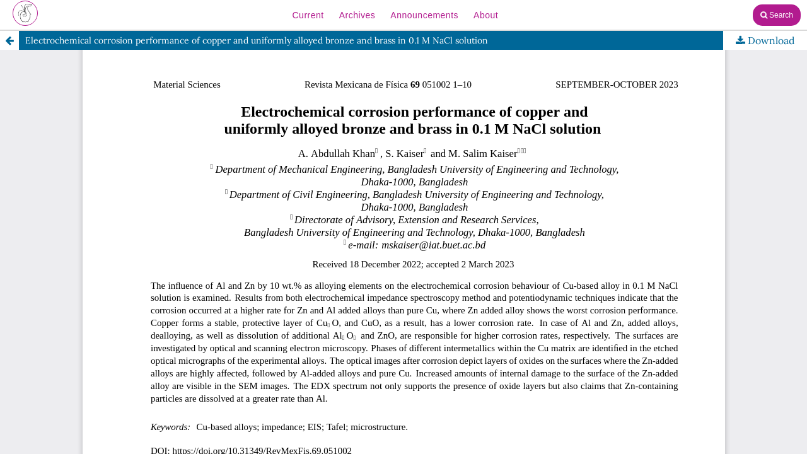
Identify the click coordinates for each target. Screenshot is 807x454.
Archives (357, 15)
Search (776, 15)
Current (307, 15)
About (485, 15)
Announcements (424, 15)
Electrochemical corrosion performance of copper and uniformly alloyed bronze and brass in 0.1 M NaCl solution (256, 40)
